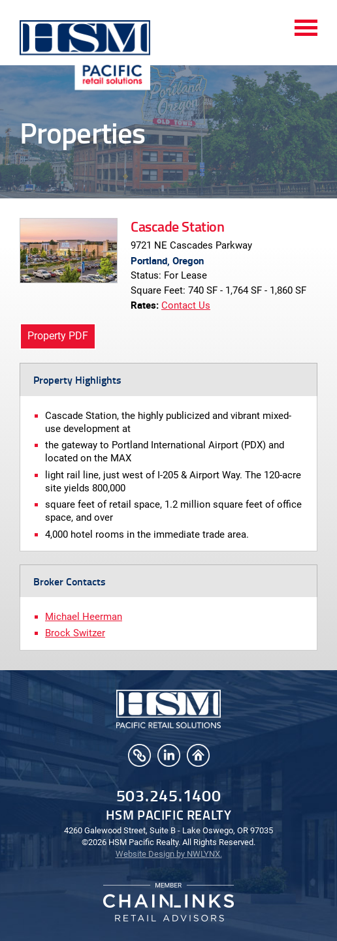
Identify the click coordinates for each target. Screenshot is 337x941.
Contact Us (185, 305)
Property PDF (57, 336)
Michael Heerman (83, 617)
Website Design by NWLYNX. (169, 854)
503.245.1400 (168, 795)
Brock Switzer (75, 633)
